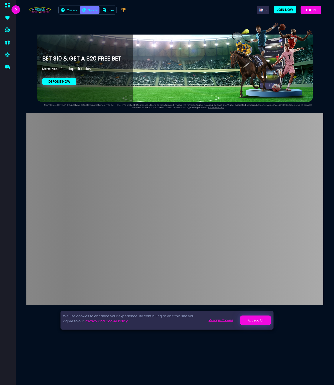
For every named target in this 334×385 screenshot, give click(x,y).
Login (311, 10)
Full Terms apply (216, 107)
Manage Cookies (221, 320)
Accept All (255, 320)
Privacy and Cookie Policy (106, 321)
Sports (89, 10)
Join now (285, 9)
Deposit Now (59, 81)
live (108, 10)
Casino (69, 10)
